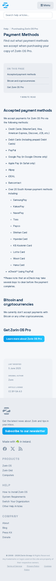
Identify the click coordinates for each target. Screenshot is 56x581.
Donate (6, 537)
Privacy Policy (33, 566)
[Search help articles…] (28, 15)
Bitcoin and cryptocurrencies (21, 80)
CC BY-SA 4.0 (15, 391)
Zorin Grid (7, 470)
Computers (8, 475)
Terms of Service (14, 566)
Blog (4, 527)
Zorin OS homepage (6, 410)
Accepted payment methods (21, 74)
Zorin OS (6, 465)
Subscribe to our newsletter (25, 431)
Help (6, 28)
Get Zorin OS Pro (15, 87)
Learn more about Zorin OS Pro (24, 338)
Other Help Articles (12, 506)
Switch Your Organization (15, 501)
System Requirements (14, 496)
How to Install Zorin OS (14, 492)
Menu (45, 5)
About (5, 523)
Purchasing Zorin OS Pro (25, 28)
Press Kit (7, 532)
